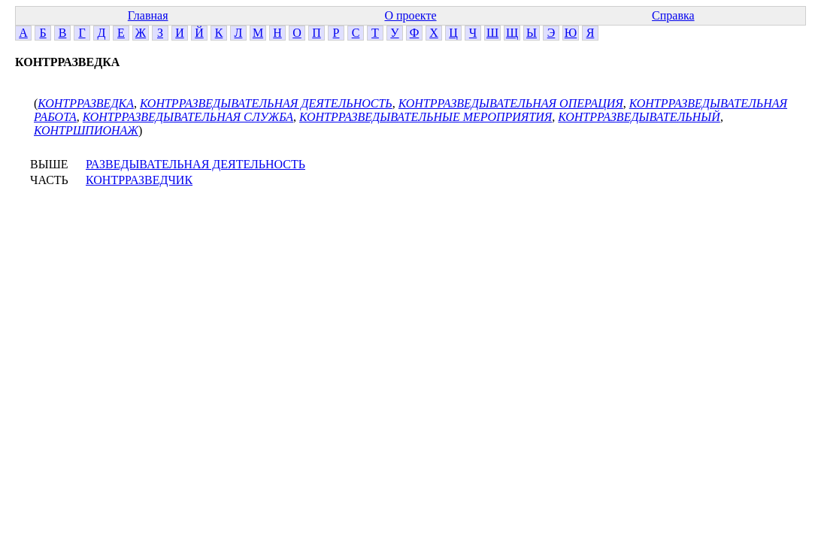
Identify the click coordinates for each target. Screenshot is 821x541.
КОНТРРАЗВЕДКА (86, 103)
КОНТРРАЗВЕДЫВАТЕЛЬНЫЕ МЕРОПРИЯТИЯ (425, 116)
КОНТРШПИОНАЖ (86, 130)
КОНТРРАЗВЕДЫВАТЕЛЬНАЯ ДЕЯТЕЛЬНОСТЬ (266, 103)
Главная (148, 15)
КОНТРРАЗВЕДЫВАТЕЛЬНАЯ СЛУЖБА (188, 116)
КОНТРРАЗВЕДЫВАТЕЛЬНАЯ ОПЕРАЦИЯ (510, 103)
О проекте (410, 15)
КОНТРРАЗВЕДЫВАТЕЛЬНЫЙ (639, 116)
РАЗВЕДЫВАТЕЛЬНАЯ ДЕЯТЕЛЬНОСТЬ (195, 164)
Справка (673, 15)
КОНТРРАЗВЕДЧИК (139, 180)
